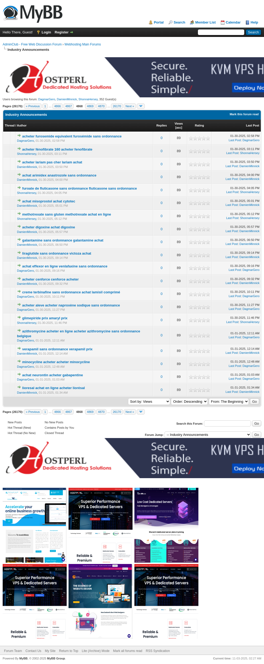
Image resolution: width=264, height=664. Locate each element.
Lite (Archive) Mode (96, 651)
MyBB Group (56, 658)
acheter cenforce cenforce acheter (50, 279)
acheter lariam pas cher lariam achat (52, 162)
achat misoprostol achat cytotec (48, 201)
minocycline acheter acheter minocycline (56, 362)
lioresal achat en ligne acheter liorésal (53, 388)
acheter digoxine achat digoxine (48, 227)
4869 (90, 106)
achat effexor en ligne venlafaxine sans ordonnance (64, 266)
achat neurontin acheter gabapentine (52, 375)
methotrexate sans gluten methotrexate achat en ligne (66, 214)
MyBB (23, 658)
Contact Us (33, 651)
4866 (57, 106)
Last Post (252, 125)
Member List (205, 22)
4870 (101, 106)
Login (46, 32)
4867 (68, 106)
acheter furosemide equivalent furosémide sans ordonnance (72, 136)
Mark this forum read (244, 114)
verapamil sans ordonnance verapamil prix (57, 349)
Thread (10, 125)
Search (179, 22)
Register (62, 32)
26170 (117, 106)
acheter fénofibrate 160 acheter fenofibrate (57, 149)
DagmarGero (46, 99)
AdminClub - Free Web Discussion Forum (32, 44)
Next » (130, 106)
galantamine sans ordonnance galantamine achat (62, 240)
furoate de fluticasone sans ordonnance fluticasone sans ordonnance (79, 188)
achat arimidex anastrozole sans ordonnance (59, 175)
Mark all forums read (127, 651)
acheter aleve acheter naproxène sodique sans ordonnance (71, 305)
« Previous (33, 106)
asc (178, 127)
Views (179, 123)
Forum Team (13, 651)
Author (21, 125)
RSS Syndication (158, 651)
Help (254, 22)
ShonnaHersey (88, 99)
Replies (161, 125)
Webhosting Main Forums (83, 44)
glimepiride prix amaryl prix (44, 318)
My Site (50, 651)
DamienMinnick (67, 99)
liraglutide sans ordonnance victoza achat (56, 253)
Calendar (233, 22)
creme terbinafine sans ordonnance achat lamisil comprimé (71, 292)
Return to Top (68, 651)
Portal (159, 22)
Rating (199, 125)
